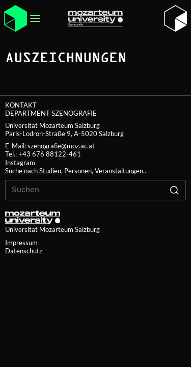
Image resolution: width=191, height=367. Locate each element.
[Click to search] (173, 190)
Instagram (20, 163)
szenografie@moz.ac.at (61, 146)
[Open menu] (35, 18)
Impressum (21, 243)
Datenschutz (23, 251)
